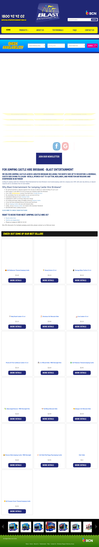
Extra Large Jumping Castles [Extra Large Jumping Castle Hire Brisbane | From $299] (79, 118)
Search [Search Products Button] (94, 19)
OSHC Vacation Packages (18, 140)
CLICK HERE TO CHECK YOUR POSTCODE (14, 210)
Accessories (79, 129)
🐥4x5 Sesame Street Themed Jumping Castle (17, 501)
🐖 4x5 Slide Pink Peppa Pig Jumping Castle (49, 455)
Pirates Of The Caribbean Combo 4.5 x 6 (17, 363)
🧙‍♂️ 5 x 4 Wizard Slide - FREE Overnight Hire (49, 363)
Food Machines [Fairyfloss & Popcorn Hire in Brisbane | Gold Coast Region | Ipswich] (19, 129)
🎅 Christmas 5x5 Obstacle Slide (49, 316)
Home (31, 544)
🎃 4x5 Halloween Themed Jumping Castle (17, 270)
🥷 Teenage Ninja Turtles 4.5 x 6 (82, 270)
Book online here (11, 218)
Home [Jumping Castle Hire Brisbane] (8, 29)
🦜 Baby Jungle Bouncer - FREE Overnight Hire (17, 409)
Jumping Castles (36, 200)
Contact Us (89, 30)
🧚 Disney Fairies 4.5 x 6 (49, 270)
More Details (82, 465)
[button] (1, 36)
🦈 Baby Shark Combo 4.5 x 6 (17, 316)
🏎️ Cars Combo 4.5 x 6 (82, 316)
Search (90, 46)
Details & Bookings (17, 280)
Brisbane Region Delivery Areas (65, 544)
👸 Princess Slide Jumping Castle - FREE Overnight (17, 455)
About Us (40, 30)
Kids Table (82, 455)
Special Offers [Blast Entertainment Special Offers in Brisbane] (19, 135)
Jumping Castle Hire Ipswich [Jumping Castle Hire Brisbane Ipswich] (49, 135)
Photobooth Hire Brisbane (79, 135)
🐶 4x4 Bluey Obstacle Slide (49, 409)
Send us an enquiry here (13, 220)
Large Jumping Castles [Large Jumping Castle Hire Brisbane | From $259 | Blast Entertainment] (49, 118)
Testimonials (57, 30)
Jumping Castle (25, 197)
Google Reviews (38, 193)
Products (24, 30)
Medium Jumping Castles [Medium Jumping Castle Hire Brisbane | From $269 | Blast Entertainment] (18, 118)
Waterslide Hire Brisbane (49, 129)
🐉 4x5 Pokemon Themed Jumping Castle (82, 363)
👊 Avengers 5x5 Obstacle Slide (82, 409)
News (27, 544)
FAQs (75, 30)
